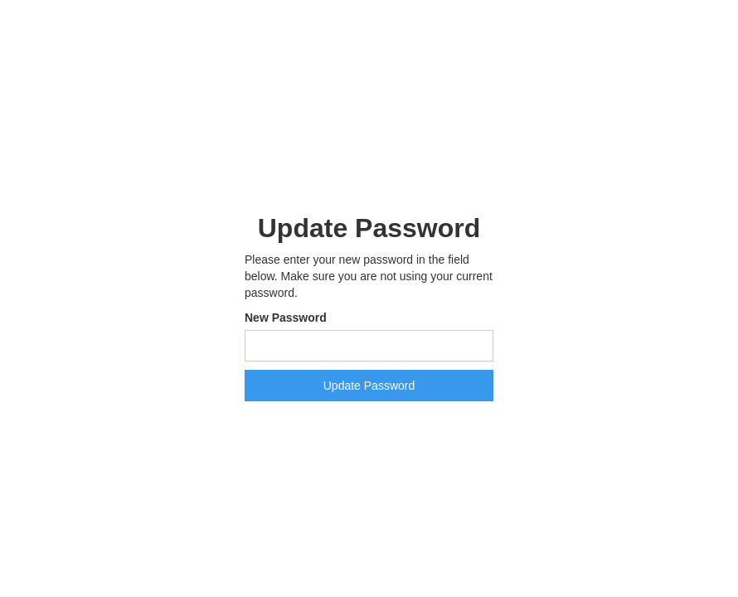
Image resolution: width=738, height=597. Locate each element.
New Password (286, 317)
